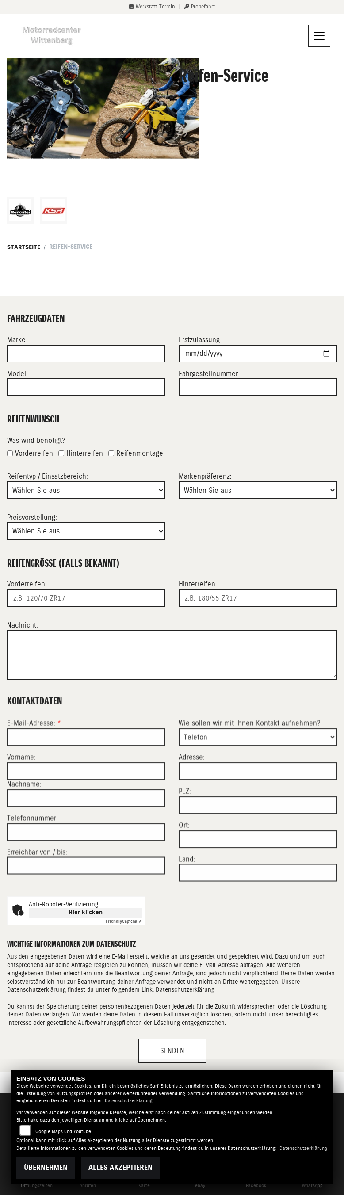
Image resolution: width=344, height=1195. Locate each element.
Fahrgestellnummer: (209, 373)
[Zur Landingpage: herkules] (20, 210)
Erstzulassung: (200, 339)
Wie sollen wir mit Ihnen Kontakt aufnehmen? (250, 777)
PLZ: (185, 845)
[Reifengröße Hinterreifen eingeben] (258, 598)
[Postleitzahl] (258, 858)
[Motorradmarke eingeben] (86, 353)
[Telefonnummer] (86, 885)
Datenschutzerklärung (185, 989)
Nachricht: (22, 625)
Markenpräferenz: (205, 476)
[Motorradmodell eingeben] (86, 387)
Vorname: (21, 811)
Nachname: (24, 837)
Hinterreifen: (198, 584)
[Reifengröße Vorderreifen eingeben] (86, 598)
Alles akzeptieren (120, 1167)
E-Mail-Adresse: (34, 777)
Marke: (17, 339)
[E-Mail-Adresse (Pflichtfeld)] (86, 790)
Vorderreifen (34, 453)
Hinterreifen (84, 453)
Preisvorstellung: (32, 517)
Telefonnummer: (32, 871)
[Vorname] (86, 824)
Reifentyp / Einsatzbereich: (47, 476)
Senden (172, 1051)
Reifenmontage (139, 453)
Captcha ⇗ (124, 921)
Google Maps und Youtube (63, 1131)
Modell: (18, 373)
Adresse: (192, 811)
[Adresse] (258, 824)
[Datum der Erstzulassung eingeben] (258, 353)
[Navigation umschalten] (319, 36)
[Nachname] (86, 851)
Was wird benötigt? (36, 440)
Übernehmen (46, 1167)
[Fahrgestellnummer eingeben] (258, 387)
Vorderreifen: (27, 584)
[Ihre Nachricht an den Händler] (172, 655)
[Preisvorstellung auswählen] (86, 531)
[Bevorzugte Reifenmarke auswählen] (258, 490)
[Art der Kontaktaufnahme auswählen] (258, 790)
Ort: (184, 878)
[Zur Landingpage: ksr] (53, 210)
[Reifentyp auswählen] (86, 490)
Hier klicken (86, 912)
